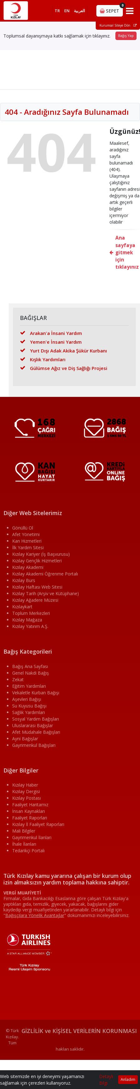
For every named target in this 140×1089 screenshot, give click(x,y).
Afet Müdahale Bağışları (36, 732)
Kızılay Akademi (27, 567)
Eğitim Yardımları (29, 686)
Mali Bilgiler (23, 831)
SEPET (111, 9)
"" (34, 915)
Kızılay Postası (26, 798)
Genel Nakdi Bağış (30, 673)
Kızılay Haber (25, 785)
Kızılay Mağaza (27, 620)
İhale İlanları (24, 844)
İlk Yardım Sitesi (28, 547)
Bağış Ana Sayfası (30, 666)
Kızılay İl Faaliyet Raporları (38, 824)
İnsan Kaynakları (28, 811)
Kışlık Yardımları (42, 359)
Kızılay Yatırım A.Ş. (30, 626)
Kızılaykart (22, 607)
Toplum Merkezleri (31, 613)
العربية (79, 10)
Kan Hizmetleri (26, 541)
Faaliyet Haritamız (30, 805)
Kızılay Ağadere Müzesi (35, 600)
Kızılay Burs (23, 580)
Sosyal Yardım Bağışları (35, 719)
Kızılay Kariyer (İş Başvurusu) (41, 554)
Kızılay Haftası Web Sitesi (37, 587)
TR (57, 10)
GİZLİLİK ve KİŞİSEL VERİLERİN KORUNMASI (79, 1031)
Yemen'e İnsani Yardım (51, 342)
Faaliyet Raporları (29, 818)
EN (67, 10)
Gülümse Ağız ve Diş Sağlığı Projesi (63, 368)
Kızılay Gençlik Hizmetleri (37, 561)
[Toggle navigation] (130, 10)
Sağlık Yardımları (28, 712)
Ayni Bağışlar (25, 739)
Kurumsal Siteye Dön (118, 25)
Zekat (18, 679)
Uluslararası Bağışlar (32, 725)
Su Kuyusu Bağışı (29, 706)
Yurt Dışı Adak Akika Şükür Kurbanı (63, 350)
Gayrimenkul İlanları (31, 837)
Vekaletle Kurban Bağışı (35, 693)
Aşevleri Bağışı (26, 699)
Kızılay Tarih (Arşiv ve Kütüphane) (45, 593)
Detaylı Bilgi (106, 1079)
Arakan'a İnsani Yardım (51, 333)
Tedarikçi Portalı (28, 850)
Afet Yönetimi (26, 534)
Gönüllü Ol (22, 528)
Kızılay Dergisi (26, 791)
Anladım (128, 1079)
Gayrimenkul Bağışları (34, 745)
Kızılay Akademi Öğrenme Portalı (45, 574)
